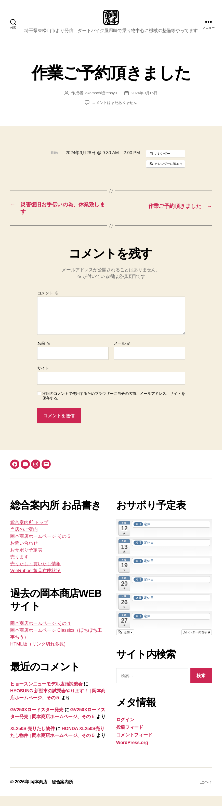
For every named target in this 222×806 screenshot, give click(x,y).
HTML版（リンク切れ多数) (38, 653)
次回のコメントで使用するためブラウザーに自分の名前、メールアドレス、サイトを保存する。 (113, 405)
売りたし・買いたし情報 (35, 573)
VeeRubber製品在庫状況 (35, 580)
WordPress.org (132, 752)
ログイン (125, 729)
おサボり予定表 (26, 559)
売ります (19, 566)
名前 (43, 353)
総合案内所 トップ (29, 532)
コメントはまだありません (114, 110)
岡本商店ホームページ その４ (40, 633)
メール (122, 353)
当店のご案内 (24, 539)
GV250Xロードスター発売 (36, 719)
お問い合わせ (24, 552)
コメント (47, 303)
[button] (165, 171)
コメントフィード (134, 744)
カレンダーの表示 (196, 642)
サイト (43, 378)
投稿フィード (129, 737)
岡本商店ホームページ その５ (40, 545)
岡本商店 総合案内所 (52, 791)
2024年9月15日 (145, 100)
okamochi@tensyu (100, 100)
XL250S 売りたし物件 (32, 738)
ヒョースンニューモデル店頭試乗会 (46, 693)
